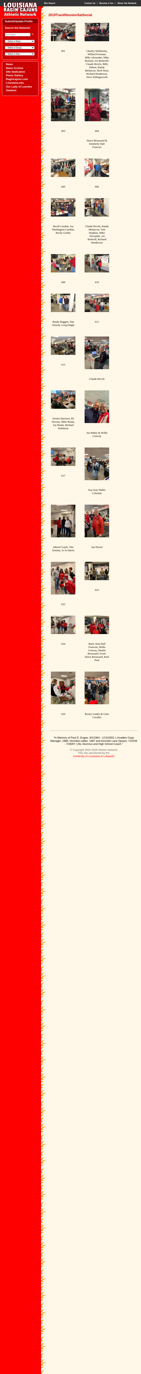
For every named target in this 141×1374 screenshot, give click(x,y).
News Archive (14, 68)
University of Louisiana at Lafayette (93, 756)
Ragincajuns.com (17, 79)
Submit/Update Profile (19, 21)
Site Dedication (15, 71)
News (9, 64)
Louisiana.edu (15, 82)
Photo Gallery (14, 75)
